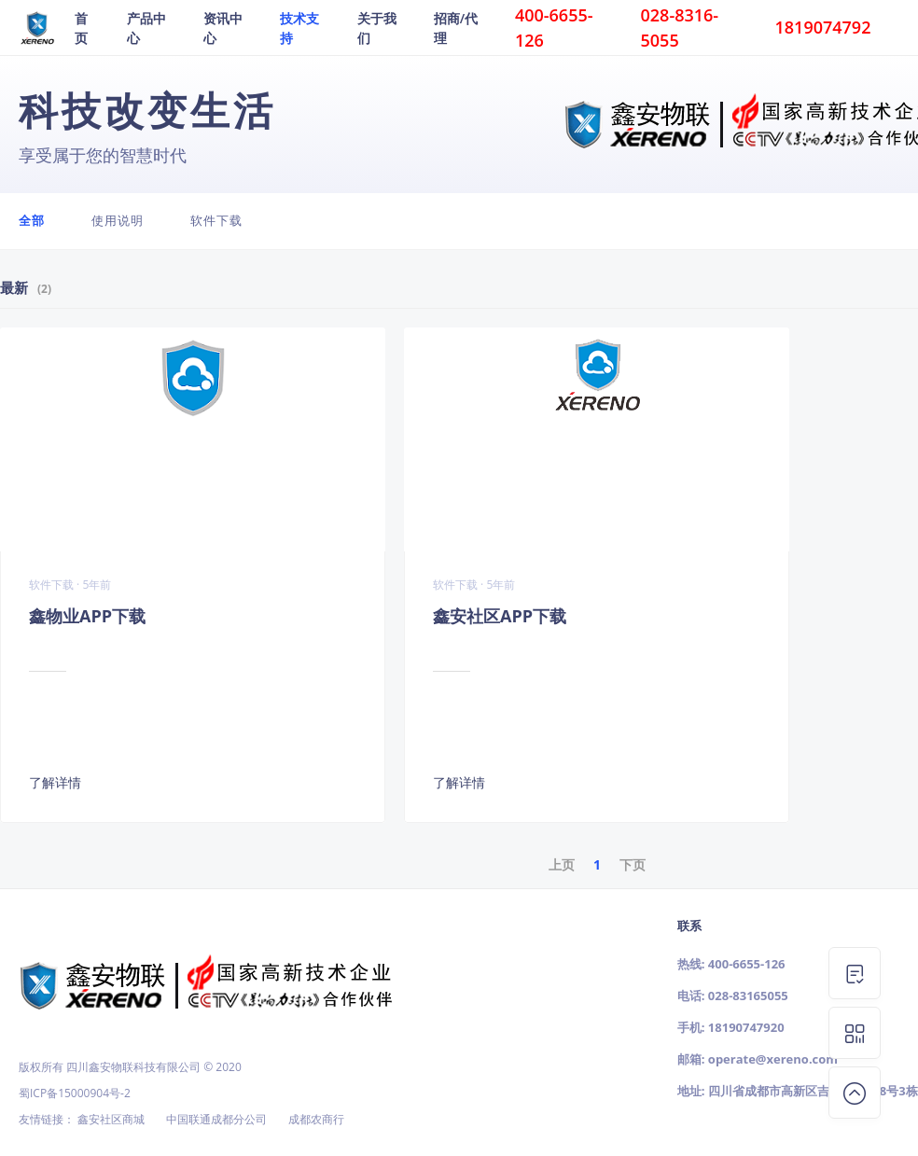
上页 (562, 864)
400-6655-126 (747, 963)
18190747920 (746, 1027)
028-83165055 (748, 995)
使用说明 (117, 220)
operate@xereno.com (773, 1059)
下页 (632, 864)
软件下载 (216, 220)
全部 (32, 220)
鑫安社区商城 (111, 1119)
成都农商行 (316, 1119)
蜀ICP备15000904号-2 (75, 1093)
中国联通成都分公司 (216, 1119)
